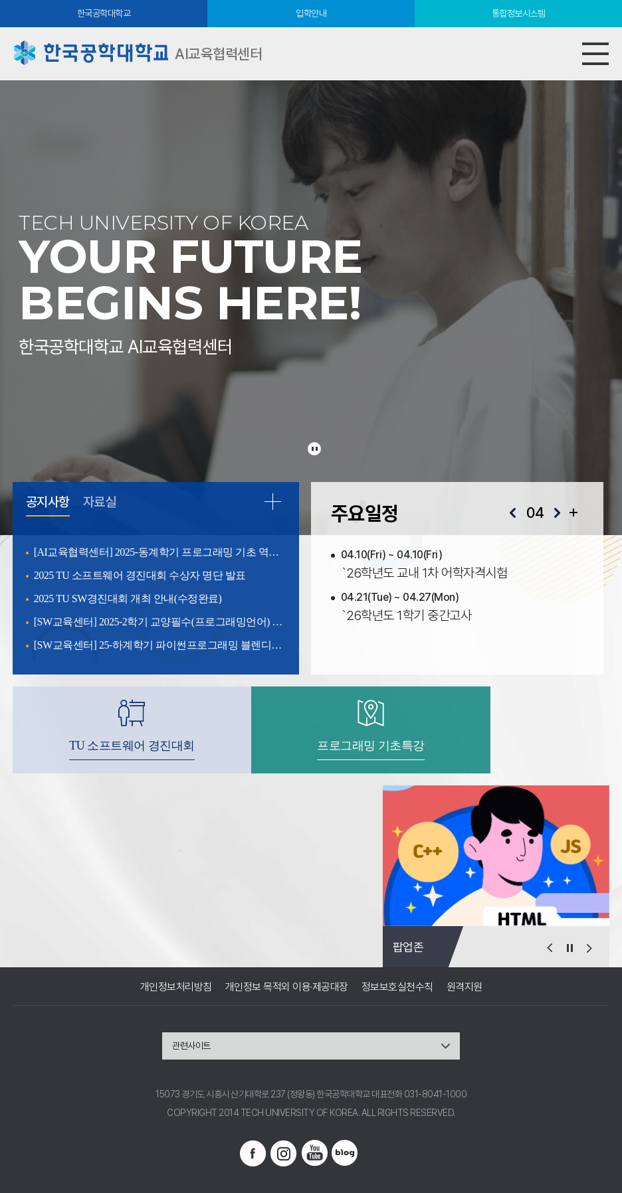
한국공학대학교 (104, 13)
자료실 (99, 502)
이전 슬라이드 (549, 948)
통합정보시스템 (519, 13)
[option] (496, 856)
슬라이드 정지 (314, 448)
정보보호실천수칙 (397, 987)
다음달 (557, 513)
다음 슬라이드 (589, 948)
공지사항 (48, 502)
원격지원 (464, 987)
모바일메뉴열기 (595, 53)
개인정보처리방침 (176, 987)
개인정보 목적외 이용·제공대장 (286, 987)
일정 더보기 (573, 512)
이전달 (513, 513)
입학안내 (311, 13)
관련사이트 (191, 1045)
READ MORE (272, 501)
